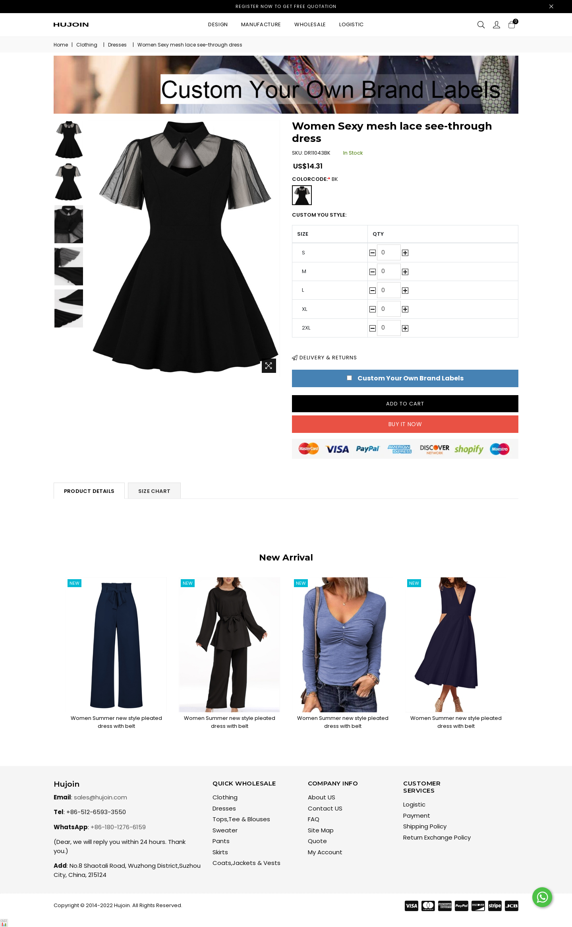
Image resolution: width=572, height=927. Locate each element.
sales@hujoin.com (100, 797)
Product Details (89, 491)
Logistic (351, 24)
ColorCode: (319, 179)
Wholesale (310, 24)
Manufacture (261, 24)
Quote (317, 841)
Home (61, 44)
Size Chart (154, 491)
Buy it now (405, 424)
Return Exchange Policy (437, 837)
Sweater (225, 830)
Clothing (86, 44)
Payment (416, 815)
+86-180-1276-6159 (118, 827)
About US (321, 797)
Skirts (220, 852)
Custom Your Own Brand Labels (411, 378)
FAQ (313, 819)
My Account (325, 852)
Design (218, 24)
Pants (221, 841)
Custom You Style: (319, 215)
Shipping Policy (424, 826)
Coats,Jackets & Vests (246, 863)
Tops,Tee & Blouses (241, 819)
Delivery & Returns (324, 357)
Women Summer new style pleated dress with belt (116, 722)
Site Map (321, 830)
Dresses (117, 44)
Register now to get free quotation (286, 6)
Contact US (325, 808)
